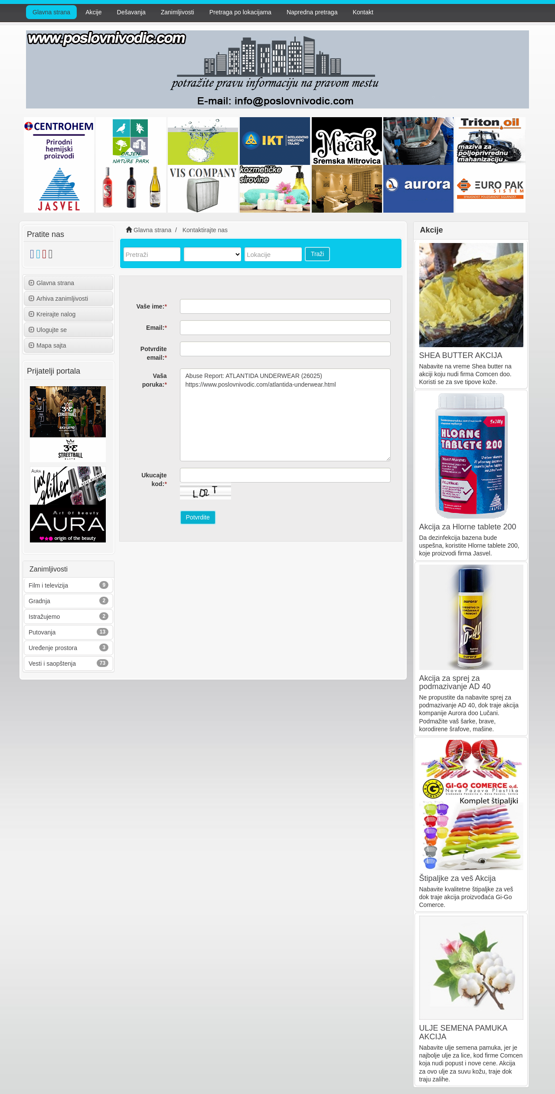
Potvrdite (198, 517)
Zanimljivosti (177, 12)
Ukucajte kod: (153, 479)
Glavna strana (51, 12)
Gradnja (39, 601)
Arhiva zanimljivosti (58, 298)
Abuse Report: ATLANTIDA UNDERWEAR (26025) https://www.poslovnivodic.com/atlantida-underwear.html (285, 414)
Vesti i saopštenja (52, 663)
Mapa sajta (47, 345)
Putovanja (42, 632)
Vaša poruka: (154, 380)
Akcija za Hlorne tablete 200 (467, 526)
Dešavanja (131, 12)
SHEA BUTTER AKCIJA (461, 355)
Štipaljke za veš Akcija (457, 878)
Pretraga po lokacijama (240, 12)
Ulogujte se (48, 329)
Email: (156, 327)
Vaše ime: (151, 306)
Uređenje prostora (53, 647)
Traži (317, 253)
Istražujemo (44, 616)
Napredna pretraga (312, 12)
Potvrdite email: (153, 353)
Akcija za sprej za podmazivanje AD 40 (455, 682)
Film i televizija (48, 585)
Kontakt (363, 12)
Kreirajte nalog (52, 314)
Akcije (93, 12)
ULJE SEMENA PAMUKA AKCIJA (463, 1032)
